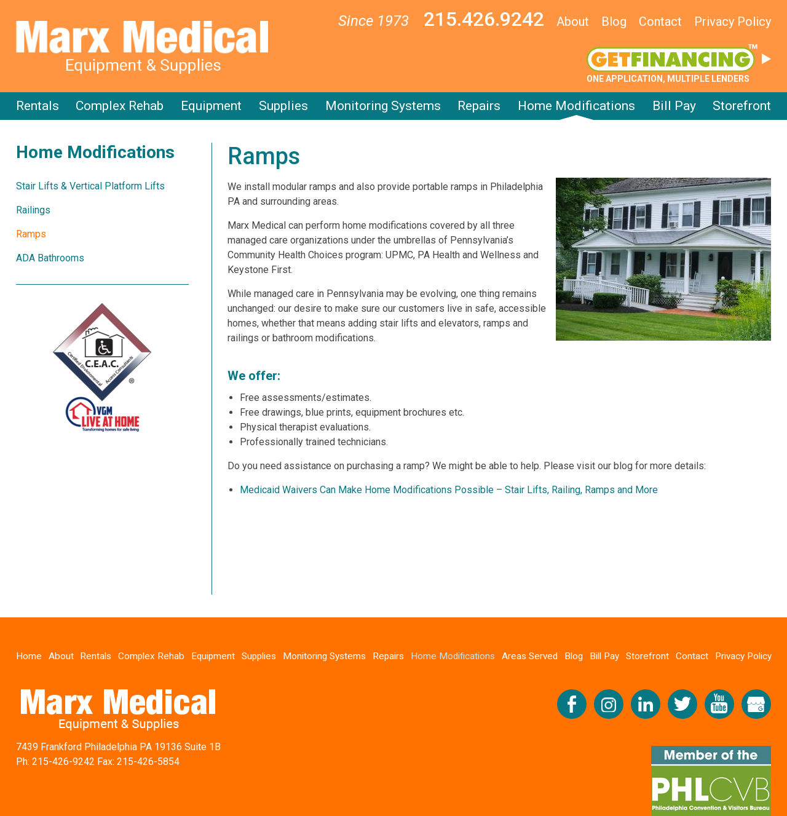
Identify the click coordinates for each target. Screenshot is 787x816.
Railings (33, 210)
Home (30, 656)
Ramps (31, 234)
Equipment (211, 105)
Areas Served (530, 656)
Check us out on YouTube (719, 704)
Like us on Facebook (572, 704)
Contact (660, 21)
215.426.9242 (484, 19)
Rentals (37, 105)
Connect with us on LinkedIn (645, 704)
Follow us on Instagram (608, 704)
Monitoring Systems (383, 105)
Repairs (478, 105)
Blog (614, 21)
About (572, 21)
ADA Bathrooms (50, 258)
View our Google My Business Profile (756, 704)
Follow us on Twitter (682, 704)
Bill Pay (674, 105)
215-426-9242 (63, 762)
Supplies (283, 105)
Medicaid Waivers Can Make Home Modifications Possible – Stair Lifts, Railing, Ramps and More (449, 490)
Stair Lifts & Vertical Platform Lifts (90, 186)
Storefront (742, 105)
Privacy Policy (732, 21)
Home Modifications (576, 105)
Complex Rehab (120, 105)
